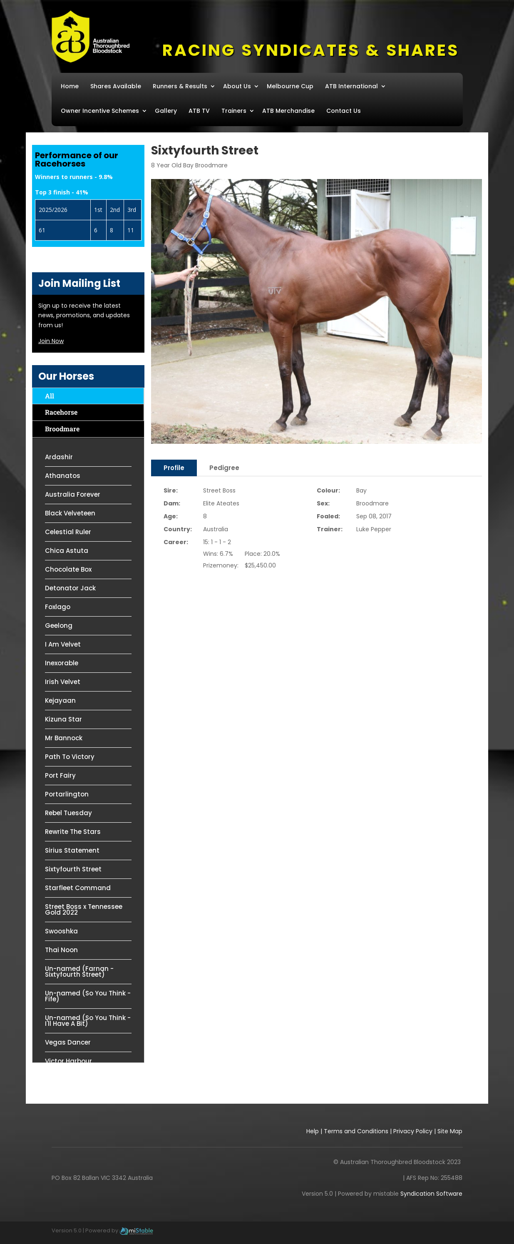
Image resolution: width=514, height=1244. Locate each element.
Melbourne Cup (290, 86)
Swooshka (61, 931)
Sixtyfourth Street (73, 869)
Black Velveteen (70, 513)
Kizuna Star (63, 719)
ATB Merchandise (288, 111)
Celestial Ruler (68, 531)
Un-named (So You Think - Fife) (88, 996)
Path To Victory (69, 756)
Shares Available (115, 86)
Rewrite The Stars (73, 831)
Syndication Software (431, 1193)
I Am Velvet (63, 644)
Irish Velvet (62, 681)
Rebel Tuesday (68, 813)
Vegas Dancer (68, 1042)
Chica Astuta (66, 550)
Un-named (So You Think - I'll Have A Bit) (88, 1020)
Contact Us (343, 111)
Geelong (58, 625)
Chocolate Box (68, 569)
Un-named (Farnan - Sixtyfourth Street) (79, 971)
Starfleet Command (78, 887)
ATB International (351, 86)
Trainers (233, 111)
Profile (174, 467)
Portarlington (67, 794)
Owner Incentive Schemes (100, 111)
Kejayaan (60, 700)
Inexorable (61, 663)
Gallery (166, 111)
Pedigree (224, 467)
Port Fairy (60, 775)
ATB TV (199, 111)
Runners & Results (180, 86)
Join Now (51, 341)
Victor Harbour (68, 1061)
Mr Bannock (63, 738)
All (49, 395)
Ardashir (59, 457)
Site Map (449, 1131)
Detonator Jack (70, 588)
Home (70, 86)
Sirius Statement (72, 850)
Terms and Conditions (356, 1131)
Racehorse (61, 412)
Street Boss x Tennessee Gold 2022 (83, 909)
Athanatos (62, 475)
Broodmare (62, 428)
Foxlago (57, 606)
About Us (237, 86)
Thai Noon (61, 949)
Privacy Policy (412, 1131)
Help (312, 1131)
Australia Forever (72, 494)
